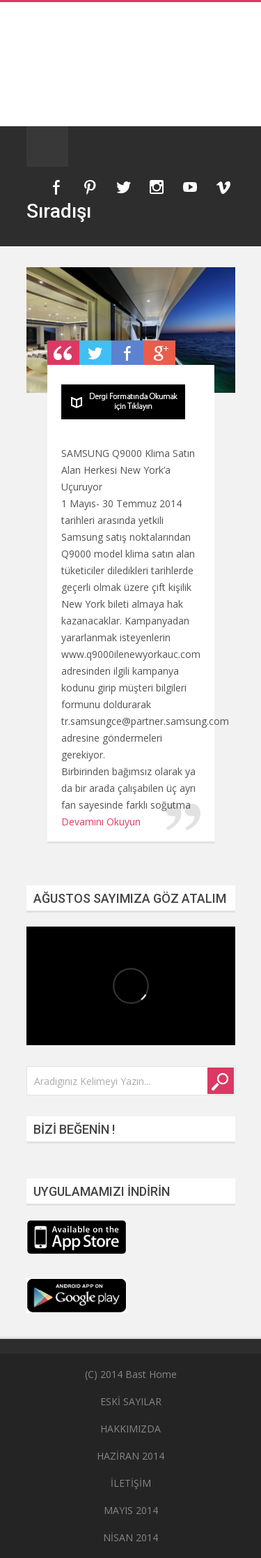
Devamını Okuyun (101, 821)
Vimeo (223, 187)
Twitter (123, 187)
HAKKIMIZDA (130, 1428)
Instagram (156, 187)
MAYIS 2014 (131, 1510)
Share (127, 352)
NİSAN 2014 (130, 1537)
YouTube (190, 187)
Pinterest (90, 187)
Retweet (95, 352)
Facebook (56, 187)
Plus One (159, 352)
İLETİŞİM (131, 1483)
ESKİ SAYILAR (130, 1401)
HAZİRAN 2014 (130, 1455)
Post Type (63, 352)
